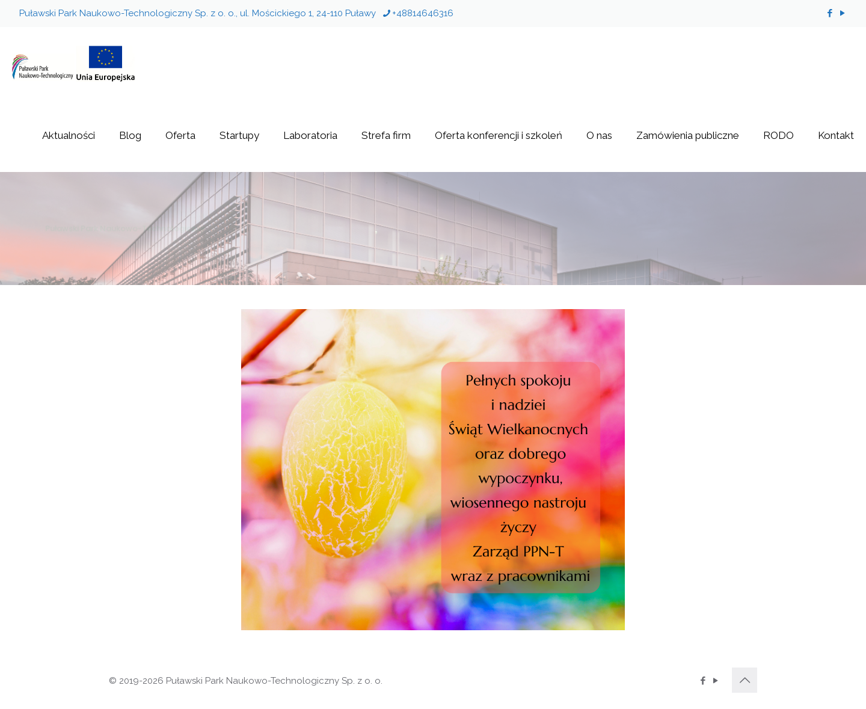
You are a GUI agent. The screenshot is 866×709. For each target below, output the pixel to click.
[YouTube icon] (842, 13)
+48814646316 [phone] (422, 13)
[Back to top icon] (744, 680)
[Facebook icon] (829, 13)
